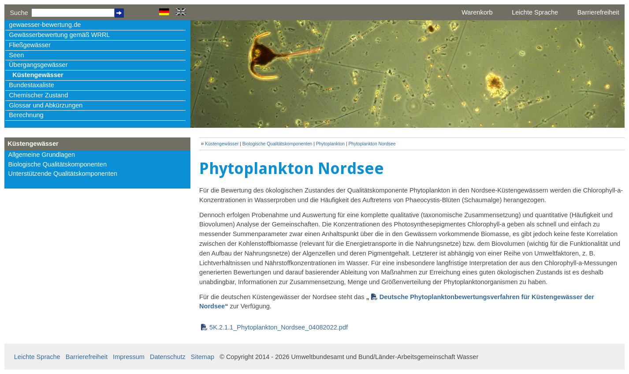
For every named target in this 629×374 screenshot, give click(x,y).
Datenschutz (168, 356)
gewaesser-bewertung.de (45, 24)
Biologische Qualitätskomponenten (57, 164)
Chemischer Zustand (38, 95)
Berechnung (26, 114)
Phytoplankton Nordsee (371, 143)
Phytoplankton (331, 143)
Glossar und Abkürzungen (45, 105)
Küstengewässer (37, 74)
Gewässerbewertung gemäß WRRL (59, 34)
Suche (19, 12)
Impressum (129, 356)
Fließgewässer (29, 44)
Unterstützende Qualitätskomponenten (62, 173)
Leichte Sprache (535, 12)
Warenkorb (477, 12)
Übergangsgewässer (38, 64)
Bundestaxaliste (31, 85)
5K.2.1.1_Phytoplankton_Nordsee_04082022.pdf (278, 327)
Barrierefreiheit (598, 12)
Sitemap (202, 356)
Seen (16, 55)
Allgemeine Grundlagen (41, 154)
